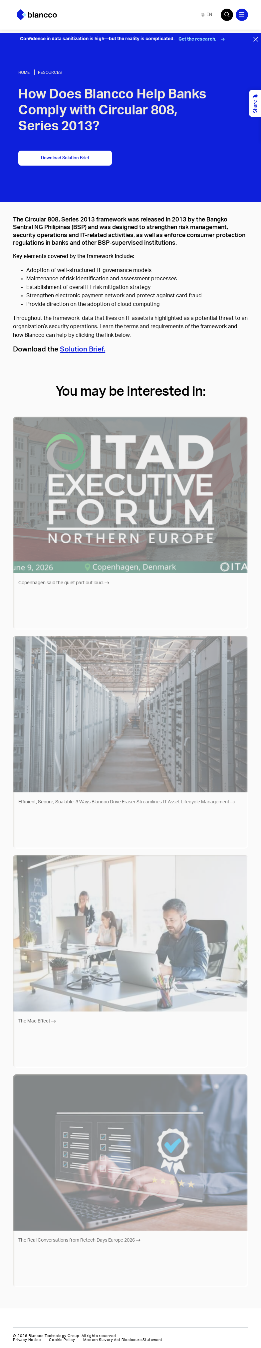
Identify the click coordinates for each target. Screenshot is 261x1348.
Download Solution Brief (65, 158)
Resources (50, 72)
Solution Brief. (82, 349)
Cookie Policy (62, 1340)
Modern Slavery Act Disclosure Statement (122, 1340)
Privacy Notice (27, 1340)
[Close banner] (255, 39)
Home (24, 72)
